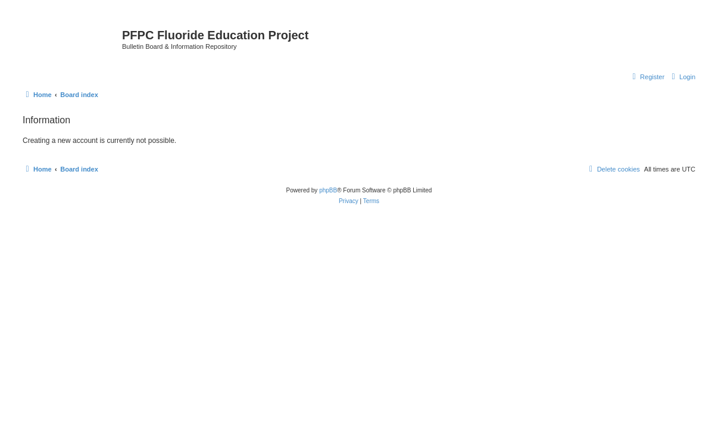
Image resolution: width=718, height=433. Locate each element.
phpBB (328, 190)
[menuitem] (682, 77)
